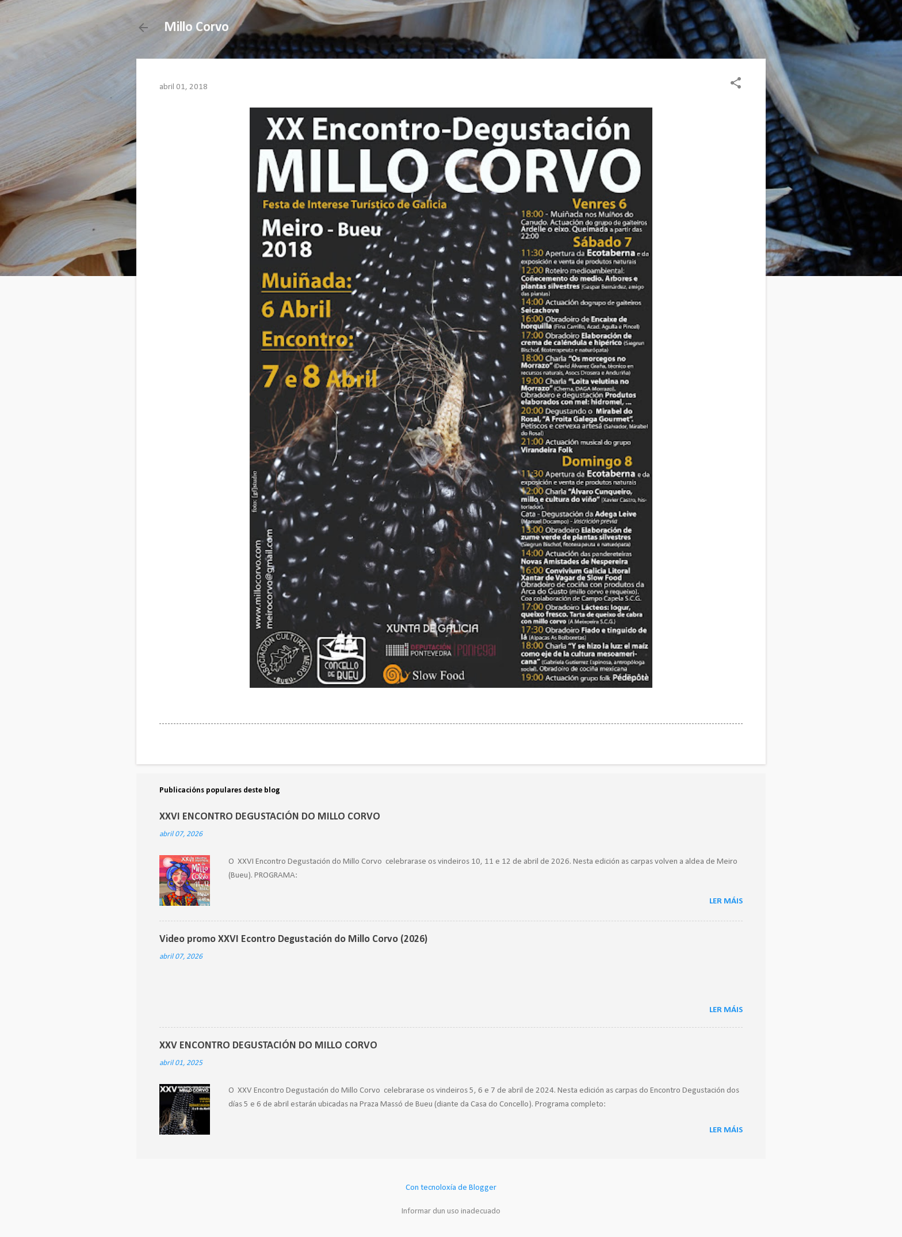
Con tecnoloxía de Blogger (451, 1188)
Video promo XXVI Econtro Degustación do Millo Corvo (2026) (293, 939)
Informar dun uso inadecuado (451, 1211)
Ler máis (726, 901)
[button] (736, 84)
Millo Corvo (196, 28)
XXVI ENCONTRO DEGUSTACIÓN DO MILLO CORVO (269, 816)
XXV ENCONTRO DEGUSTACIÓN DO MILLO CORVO (268, 1045)
